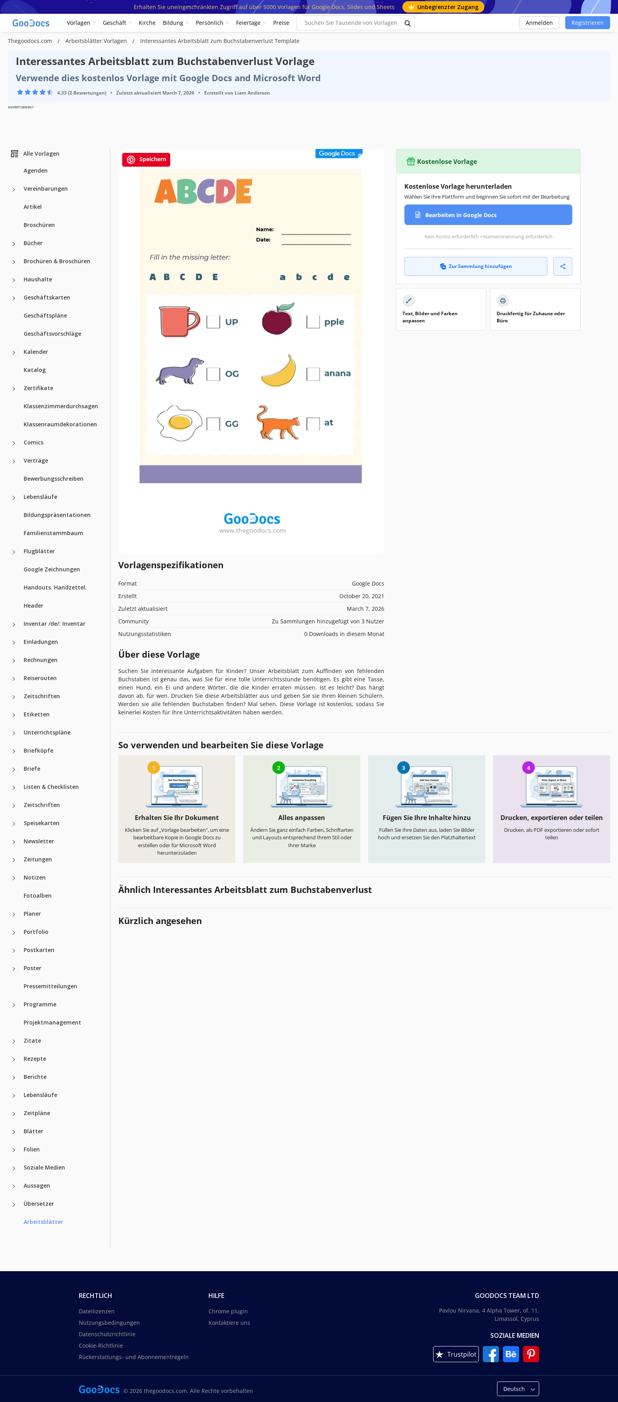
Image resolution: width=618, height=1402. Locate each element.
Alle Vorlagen (35, 153)
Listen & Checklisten (51, 786)
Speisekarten (42, 823)
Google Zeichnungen (52, 569)
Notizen (35, 877)
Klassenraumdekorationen (60, 424)
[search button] (408, 23)
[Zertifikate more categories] (14, 389)
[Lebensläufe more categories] (14, 498)
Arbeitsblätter (43, 1221)
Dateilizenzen (97, 1311)
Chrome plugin (228, 1311)
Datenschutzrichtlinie (107, 1334)
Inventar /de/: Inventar (55, 623)
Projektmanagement (52, 1022)
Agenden (36, 170)
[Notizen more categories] (14, 878)
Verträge (36, 460)
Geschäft (114, 22)
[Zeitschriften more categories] (14, 697)
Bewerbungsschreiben (54, 478)
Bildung (173, 22)
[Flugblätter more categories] (14, 552)
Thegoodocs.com (31, 41)
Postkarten (39, 950)
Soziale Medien (44, 1167)
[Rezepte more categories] (14, 1059)
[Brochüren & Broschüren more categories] (14, 262)
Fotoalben (38, 895)
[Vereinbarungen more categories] (14, 189)
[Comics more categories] (14, 443)
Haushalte (38, 279)
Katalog (35, 370)
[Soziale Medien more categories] (14, 1168)
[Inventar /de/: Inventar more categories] (14, 624)
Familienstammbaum (53, 533)
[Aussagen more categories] (14, 1186)
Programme (40, 1004)
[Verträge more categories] (14, 461)
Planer (32, 913)
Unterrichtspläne (47, 732)
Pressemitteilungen (50, 986)
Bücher (33, 243)
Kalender (36, 351)
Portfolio (36, 931)
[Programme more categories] (14, 1005)
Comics (33, 442)
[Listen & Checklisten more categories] (14, 788)
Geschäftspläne (45, 315)
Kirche (147, 22)
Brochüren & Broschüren (57, 261)
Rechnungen (41, 660)
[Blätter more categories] (14, 1132)
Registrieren (587, 22)
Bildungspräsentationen (57, 515)
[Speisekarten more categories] (14, 824)
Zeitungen (38, 859)
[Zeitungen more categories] (14, 860)
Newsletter (39, 841)
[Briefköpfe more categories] (14, 751)
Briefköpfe (38, 750)
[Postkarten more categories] (14, 951)
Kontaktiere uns (229, 1322)
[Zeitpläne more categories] (14, 1114)
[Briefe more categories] (14, 769)
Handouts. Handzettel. (55, 587)
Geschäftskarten (47, 297)
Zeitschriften (42, 696)
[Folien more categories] (14, 1150)
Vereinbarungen (46, 188)
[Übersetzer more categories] (14, 1204)
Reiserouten (40, 678)
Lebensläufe (40, 496)
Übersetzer (39, 1203)
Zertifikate (38, 388)
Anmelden (539, 22)
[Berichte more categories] (14, 1078)
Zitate (32, 1040)
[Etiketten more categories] (14, 715)
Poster (32, 968)
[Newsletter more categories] (14, 842)
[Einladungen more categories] (14, 643)
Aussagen (37, 1185)
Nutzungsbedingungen (109, 1322)
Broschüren (39, 225)
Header (33, 605)
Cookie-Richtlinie (101, 1345)
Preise (281, 22)
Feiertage (248, 22)
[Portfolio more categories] (14, 933)
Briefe (32, 768)
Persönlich (209, 22)
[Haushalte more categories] (14, 280)
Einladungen (41, 641)
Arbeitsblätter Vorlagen (96, 41)
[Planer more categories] (14, 914)
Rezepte (35, 1058)
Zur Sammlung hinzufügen (476, 266)
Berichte (35, 1076)
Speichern (146, 160)
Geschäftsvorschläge (52, 333)
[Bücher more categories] (14, 244)
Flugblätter (39, 551)
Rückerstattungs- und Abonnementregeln (134, 1357)
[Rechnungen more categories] (14, 661)
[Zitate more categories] (14, 1041)
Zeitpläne (37, 1113)
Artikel (33, 206)
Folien (32, 1149)
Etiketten (37, 714)
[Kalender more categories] (14, 353)
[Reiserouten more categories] (14, 679)
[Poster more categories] (14, 969)
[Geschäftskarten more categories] (14, 298)
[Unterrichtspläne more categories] (14, 733)
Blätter (33, 1131)
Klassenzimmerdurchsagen (61, 406)
